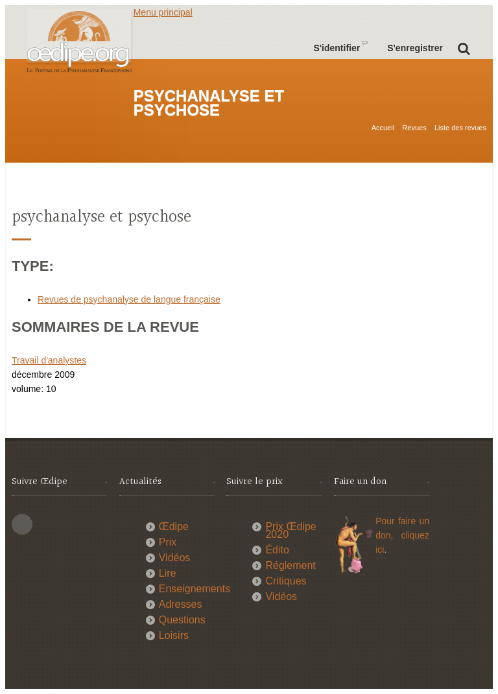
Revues (414, 128)
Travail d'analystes (49, 360)
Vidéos (175, 557)
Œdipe (174, 526)
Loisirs (174, 635)
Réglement (290, 565)
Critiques (285, 580)
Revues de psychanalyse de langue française (129, 299)
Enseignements (194, 588)
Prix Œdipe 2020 (290, 530)
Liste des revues (460, 128)
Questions (182, 619)
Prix (168, 542)
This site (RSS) (22, 524)
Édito (277, 549)
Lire (167, 573)
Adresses (180, 604)
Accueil (383, 128)
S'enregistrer (415, 48)
